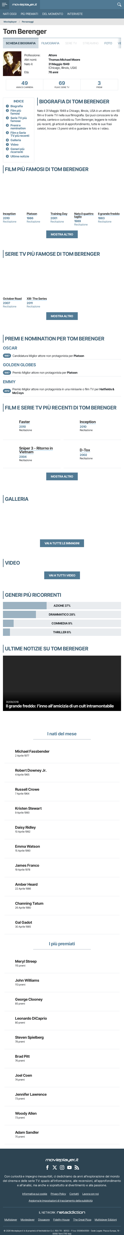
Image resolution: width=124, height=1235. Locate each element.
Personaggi (28, 21)
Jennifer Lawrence (31, 1094)
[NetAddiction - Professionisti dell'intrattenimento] (71, 1212)
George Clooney (29, 999)
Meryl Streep (26, 961)
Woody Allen (26, 1113)
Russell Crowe (27, 789)
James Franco (27, 865)
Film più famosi (16, 112)
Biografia (17, 106)
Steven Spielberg (29, 1037)
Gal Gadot (23, 922)
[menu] (4, 4)
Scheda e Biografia (21, 43)
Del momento (52, 14)
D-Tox (85, 450)
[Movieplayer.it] (24, 4)
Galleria (16, 140)
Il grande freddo (109, 214)
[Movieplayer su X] (54, 1167)
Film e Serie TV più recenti (20, 134)
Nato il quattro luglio (84, 215)
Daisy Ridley (25, 827)
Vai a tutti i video (62, 575)
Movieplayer (10, 21)
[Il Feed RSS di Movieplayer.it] (77, 1167)
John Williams (27, 980)
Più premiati (29, 14)
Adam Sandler (27, 1132)
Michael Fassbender (32, 751)
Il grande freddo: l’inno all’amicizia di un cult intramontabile (60, 705)
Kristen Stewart (28, 808)
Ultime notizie (20, 156)
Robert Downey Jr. (31, 770)
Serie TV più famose (19, 119)
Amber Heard (26, 884)
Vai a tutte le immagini (62, 543)
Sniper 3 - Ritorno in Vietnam (36, 450)
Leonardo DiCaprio (31, 1018)
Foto (108, 43)
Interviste (75, 14)
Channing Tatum (29, 903)
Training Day (58, 214)
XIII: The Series (37, 298)
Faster (24, 422)
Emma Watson (27, 846)
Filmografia (50, 43)
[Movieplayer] (62, 1160)
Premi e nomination (18, 126)
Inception (9, 214)
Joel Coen (23, 1075)
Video (14, 144)
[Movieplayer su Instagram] (62, 1167)
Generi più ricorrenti (17, 150)
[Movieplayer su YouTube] (69, 1167)
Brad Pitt (22, 1056)
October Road (12, 298)
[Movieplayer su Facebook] (47, 1167)
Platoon (32, 214)
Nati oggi (9, 14)
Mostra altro (62, 234)
